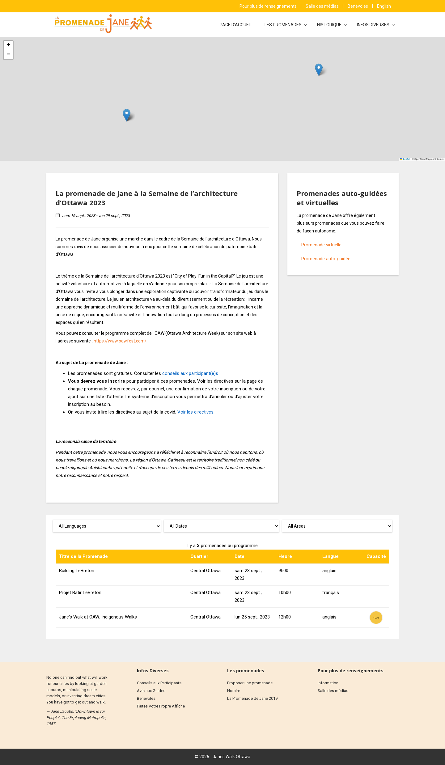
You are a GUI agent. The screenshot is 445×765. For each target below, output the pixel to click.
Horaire (233, 690)
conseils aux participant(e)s (190, 373)
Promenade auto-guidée (325, 258)
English (384, 6)
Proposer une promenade (250, 683)
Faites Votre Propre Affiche (161, 706)
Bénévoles (358, 6)
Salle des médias (323, 6)
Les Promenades (284, 24)
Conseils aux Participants (159, 683)
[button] (126, 115)
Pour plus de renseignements (268, 6)
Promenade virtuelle (321, 245)
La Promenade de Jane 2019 (252, 698)
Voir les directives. (195, 412)
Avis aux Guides (151, 690)
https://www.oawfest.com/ (120, 340)
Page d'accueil (236, 24)
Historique (329, 24)
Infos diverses (373, 24)
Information (328, 683)
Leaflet (405, 159)
